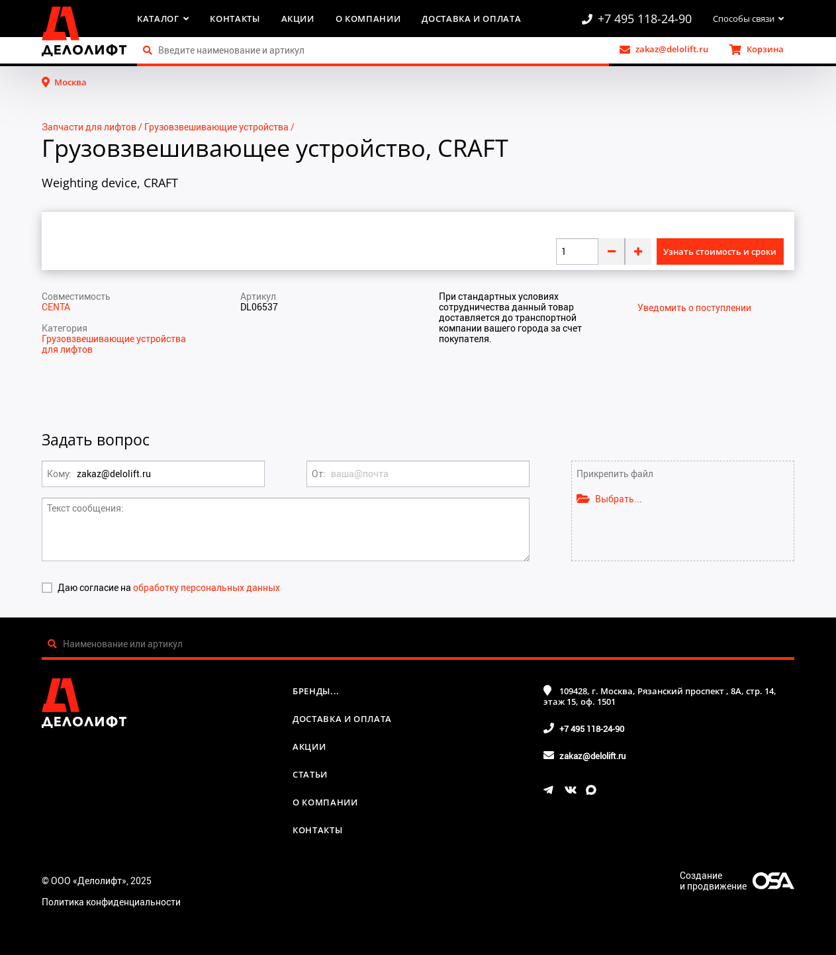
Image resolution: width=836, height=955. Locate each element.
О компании (368, 18)
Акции (297, 18)
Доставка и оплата (471, 18)
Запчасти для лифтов (89, 126)
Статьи (310, 774)
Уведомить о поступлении (694, 307)
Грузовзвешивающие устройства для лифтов (114, 343)
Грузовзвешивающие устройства (216, 126)
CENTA (56, 306)
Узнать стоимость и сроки (719, 251)
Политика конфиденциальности (111, 901)
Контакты (234, 18)
